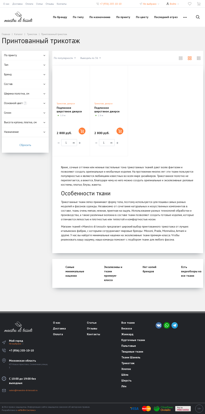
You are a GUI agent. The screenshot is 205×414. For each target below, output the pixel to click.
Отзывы (50, 3)
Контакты (62, 3)
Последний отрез (166, 17)
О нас (6, 3)
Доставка (17, 3)
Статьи (39, 3)
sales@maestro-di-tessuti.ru (23, 390)
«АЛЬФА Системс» (26, 410)
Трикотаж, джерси (66, 103)
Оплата (29, 3)
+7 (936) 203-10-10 (111, 3)
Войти (173, 3)
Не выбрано (151, 3)
